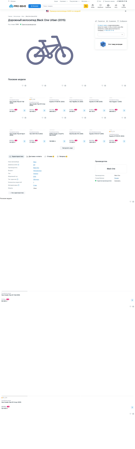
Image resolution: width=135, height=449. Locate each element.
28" (34, 165)
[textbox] (111, 34)
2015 (34, 176)
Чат (100, 1)
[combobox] (111, 34)
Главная (10, 16)
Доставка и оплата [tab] (34, 156)
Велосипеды (17, 16)
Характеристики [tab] (16, 156)
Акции (56, 1)
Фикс (23, 16)
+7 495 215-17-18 (122, 1)
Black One (36, 168)
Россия (116, 178)
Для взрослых (37, 171)
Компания (63, 1)
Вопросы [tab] (62, 156)
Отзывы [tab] (49, 156)
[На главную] (17, 6)
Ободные (36, 179)
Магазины (84, 1)
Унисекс (35, 173)
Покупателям (73, 1)
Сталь (35, 185)
